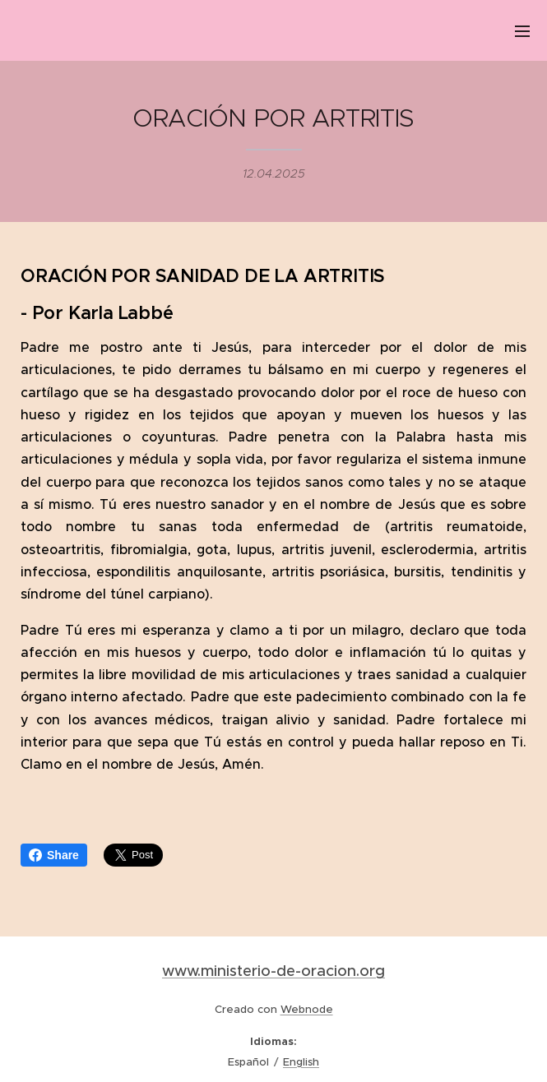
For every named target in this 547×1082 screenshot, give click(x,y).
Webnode (306, 1009)
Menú (522, 31)
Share (54, 855)
